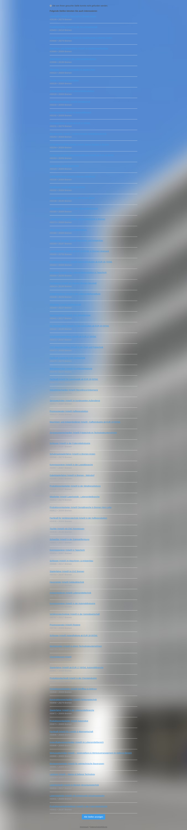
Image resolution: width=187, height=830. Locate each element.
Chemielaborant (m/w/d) (60, 657)
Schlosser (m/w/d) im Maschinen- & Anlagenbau (71, 561)
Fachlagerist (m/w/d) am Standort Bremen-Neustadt (73, 283)
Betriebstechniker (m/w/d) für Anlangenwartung (71, 368)
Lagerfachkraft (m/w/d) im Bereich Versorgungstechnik (74, 785)
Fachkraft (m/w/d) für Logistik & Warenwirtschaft (71, 731)
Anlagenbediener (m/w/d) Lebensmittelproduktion (72, 91)
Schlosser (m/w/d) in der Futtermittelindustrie (70, 443)
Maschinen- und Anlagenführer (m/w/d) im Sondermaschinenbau (79, 48)
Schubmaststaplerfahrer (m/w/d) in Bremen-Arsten (72, 454)
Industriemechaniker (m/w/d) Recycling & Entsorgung (74, 390)
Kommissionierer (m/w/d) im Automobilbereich (70, 112)
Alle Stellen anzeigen (93, 817)
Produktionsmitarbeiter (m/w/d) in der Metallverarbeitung (75, 486)
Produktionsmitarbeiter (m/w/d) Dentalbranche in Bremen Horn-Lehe (80, 507)
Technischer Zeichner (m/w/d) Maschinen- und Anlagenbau (76, 240)
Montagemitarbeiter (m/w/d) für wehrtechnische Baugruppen (77, 763)
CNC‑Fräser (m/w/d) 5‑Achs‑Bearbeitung (68, 230)
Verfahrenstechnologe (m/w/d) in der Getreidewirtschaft (75, 614)
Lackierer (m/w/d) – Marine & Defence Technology (72, 774)
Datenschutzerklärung (98, 827)
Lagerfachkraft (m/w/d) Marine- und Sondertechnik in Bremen (77, 219)
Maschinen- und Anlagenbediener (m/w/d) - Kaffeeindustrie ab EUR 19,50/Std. (85, 422)
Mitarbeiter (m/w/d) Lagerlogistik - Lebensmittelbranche (75, 497)
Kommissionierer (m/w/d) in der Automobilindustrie (72, 603)
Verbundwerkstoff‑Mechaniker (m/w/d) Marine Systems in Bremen (79, 144)
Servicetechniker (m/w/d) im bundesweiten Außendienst (75, 400)
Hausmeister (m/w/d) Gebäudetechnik (67, 582)
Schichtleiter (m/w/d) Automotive (64, 166)
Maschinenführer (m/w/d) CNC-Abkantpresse (70, 315)
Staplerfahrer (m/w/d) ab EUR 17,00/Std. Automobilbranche (76, 667)
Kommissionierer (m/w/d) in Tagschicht (67, 550)
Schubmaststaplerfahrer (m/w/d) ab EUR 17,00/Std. (73, 336)
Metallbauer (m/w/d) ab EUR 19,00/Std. (67, 187)
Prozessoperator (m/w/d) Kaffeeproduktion (69, 411)
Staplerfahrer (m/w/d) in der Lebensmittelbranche (72, 710)
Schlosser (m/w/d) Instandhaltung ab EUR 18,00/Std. (74, 635)
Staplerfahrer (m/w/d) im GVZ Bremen (67, 571)
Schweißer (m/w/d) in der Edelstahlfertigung (69, 539)
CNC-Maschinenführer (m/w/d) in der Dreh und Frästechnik (76, 347)
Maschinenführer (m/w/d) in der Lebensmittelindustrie (74, 208)
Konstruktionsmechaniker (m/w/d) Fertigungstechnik (73, 699)
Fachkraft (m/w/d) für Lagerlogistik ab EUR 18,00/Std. (74, 379)
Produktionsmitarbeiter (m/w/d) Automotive (69, 721)
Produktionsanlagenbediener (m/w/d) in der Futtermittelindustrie (78, 806)
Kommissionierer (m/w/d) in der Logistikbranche (71, 464)
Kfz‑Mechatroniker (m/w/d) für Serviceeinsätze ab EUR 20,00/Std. (79, 326)
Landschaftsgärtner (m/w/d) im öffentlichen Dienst (72, 198)
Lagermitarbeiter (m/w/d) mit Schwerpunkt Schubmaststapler (77, 795)
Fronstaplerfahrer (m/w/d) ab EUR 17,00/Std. (70, 123)
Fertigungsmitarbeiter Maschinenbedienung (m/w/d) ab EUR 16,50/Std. (82, 155)
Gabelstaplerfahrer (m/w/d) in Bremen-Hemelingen (73, 176)
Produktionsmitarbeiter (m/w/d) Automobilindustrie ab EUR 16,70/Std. (81, 262)
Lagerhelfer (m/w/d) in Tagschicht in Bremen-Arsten (73, 16)
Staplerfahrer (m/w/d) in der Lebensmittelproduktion (73, 59)
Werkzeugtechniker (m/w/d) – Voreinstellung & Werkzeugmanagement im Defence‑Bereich (91, 753)
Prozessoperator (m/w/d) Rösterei (65, 625)
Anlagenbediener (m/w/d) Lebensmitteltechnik (70, 593)
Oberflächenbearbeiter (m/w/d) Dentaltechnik (70, 101)
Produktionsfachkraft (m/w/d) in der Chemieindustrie (73, 678)
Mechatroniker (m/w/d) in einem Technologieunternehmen (76, 646)
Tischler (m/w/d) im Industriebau (64, 80)
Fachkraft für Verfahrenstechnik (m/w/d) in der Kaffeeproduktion (78, 518)
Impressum (84, 827)
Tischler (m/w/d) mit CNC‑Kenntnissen (67, 529)
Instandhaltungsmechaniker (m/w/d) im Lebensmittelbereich (77, 742)
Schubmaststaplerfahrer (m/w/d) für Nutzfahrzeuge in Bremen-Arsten (81, 37)
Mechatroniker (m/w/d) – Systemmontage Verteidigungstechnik (78, 134)
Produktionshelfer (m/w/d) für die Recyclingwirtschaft (73, 27)
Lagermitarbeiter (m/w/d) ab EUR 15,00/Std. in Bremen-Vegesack (79, 251)
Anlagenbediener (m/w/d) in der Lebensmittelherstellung (75, 294)
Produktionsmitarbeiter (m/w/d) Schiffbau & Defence (73, 689)
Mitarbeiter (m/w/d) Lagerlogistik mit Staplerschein (72, 69)
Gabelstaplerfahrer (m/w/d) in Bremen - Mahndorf (72, 475)
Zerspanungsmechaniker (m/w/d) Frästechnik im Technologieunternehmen (83, 432)
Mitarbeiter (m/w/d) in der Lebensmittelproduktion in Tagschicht (78, 272)
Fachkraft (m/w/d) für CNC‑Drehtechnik (67, 358)
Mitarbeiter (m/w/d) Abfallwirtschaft (65, 304)
